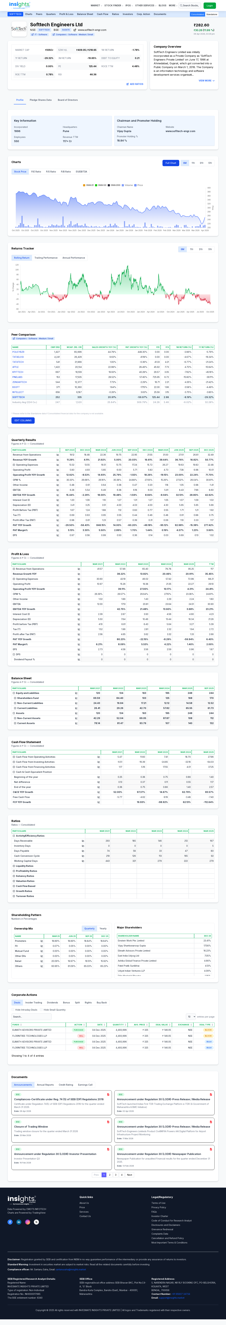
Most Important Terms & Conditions (169, 1242)
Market (96, 5)
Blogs (162, 5)
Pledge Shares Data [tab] (41, 100)
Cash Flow (102, 14)
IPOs (129, 5)
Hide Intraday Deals (24, 1009)
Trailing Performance (46, 257)
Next (129, 1174)
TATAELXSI (18, 357)
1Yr (193, 163)
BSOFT (16, 387)
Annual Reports (45, 1084)
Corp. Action (143, 14)
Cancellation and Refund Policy (168, 1238)
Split (77, 1002)
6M (185, 163)
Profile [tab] (20, 100)
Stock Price (20, 171)
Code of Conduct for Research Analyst (172, 1220)
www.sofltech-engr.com (90, 29)
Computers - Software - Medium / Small (73, 34)
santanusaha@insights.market (71, 1269)
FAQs (154, 1211)
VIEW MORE (207, 80)
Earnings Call (85, 1084)
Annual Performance (74, 257)
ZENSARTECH (19, 382)
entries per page (200, 1016)
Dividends (52, 1002)
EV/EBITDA (81, 171)
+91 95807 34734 (181, 1294)
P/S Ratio (51, 171)
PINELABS (17, 377)
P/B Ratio (66, 171)
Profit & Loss (66, 14)
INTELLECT (18, 392)
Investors (128, 14)
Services (84, 1211)
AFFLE (15, 367)
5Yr (210, 163)
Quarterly (89, 928)
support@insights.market (171, 1297)
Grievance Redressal (162, 1229)
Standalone (211, 14)
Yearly (103, 928)
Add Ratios (135, 84)
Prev (96, 1174)
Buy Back (102, 1002)
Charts (28, 14)
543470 (66, 30)
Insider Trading (33, 1002)
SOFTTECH (15, 14)
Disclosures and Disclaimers (166, 1225)
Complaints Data (160, 1233)
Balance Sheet (85, 14)
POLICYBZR (18, 352)
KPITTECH (17, 372)
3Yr (201, 163)
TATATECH (18, 362)
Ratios (115, 14)
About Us (84, 1203)
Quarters (51, 14)
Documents (160, 14)
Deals (17, 1002)
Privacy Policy (159, 1207)
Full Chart (171, 163)
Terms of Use (158, 1203)
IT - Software (39, 34)
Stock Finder (113, 5)
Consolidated (197, 14)
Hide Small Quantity (53, 1009)
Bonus (66, 1002)
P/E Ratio (36, 171)
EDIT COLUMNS (23, 420)
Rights (88, 1002)
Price (82, 1207)
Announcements (23, 1084)
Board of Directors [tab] (68, 100)
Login (210, 5)
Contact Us (85, 1216)
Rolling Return (21, 257)
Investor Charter (160, 1216)
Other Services (145, 5)
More (173, 5)
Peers (39, 14)
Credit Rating (66, 1084)
